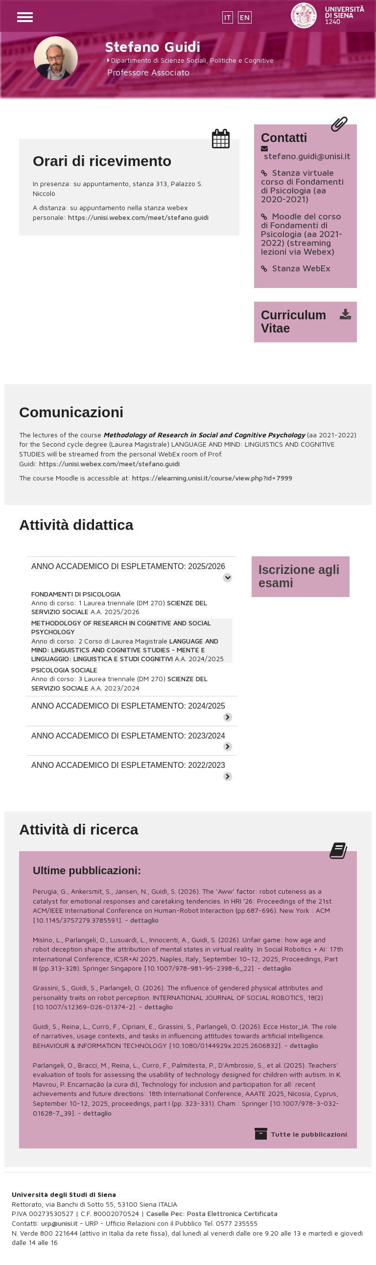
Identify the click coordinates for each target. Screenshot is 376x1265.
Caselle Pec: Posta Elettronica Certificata (212, 1213)
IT (227, 17)
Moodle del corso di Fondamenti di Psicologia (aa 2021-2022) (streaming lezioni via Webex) (301, 234)
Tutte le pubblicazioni (309, 1134)
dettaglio (144, 920)
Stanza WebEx (301, 268)
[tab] (131, 571)
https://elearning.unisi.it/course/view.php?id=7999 (212, 478)
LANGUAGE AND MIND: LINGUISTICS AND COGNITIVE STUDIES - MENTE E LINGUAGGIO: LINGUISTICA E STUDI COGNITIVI (124, 650)
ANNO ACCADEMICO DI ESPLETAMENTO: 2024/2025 (128, 706)
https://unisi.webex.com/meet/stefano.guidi (138, 217)
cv (311, 322)
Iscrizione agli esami (298, 576)
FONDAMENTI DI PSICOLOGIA (75, 594)
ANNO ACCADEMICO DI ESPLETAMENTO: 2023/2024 (128, 736)
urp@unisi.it (59, 1223)
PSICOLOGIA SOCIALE (64, 670)
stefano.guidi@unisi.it (307, 156)
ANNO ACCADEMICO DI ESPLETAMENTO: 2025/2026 (128, 566)
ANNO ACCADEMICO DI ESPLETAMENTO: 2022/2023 (128, 765)
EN (245, 17)
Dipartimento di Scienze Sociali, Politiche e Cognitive (192, 60)
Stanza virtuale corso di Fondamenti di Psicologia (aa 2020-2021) (302, 185)
